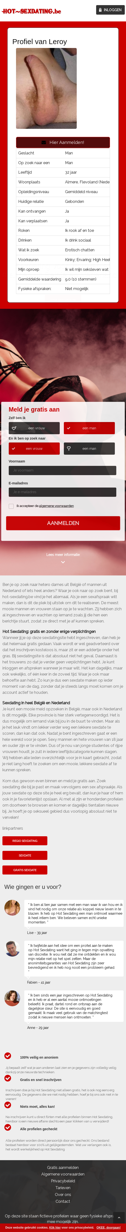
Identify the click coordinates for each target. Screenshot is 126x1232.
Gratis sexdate (24, 870)
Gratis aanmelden (63, 1167)
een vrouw (36, 428)
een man (89, 428)
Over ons (63, 1194)
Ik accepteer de (45, 506)
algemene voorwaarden (56, 506)
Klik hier (55, 1227)
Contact (63, 1201)
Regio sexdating (24, 841)
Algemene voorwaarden (62, 1174)
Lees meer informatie (63, 554)
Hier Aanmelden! (63, 142)
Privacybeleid (63, 1181)
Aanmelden (63, 523)
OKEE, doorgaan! (109, 1227)
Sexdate (25, 855)
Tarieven (62, 1187)
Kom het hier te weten (63, 362)
